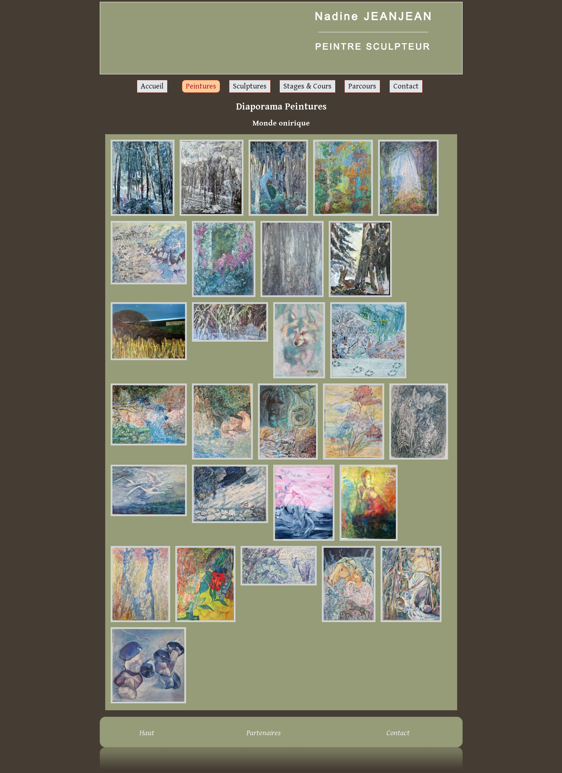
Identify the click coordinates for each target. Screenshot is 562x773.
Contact (406, 86)
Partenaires (263, 732)
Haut (146, 732)
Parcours (362, 86)
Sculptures (250, 86)
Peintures (201, 86)
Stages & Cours (307, 86)
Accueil (152, 86)
